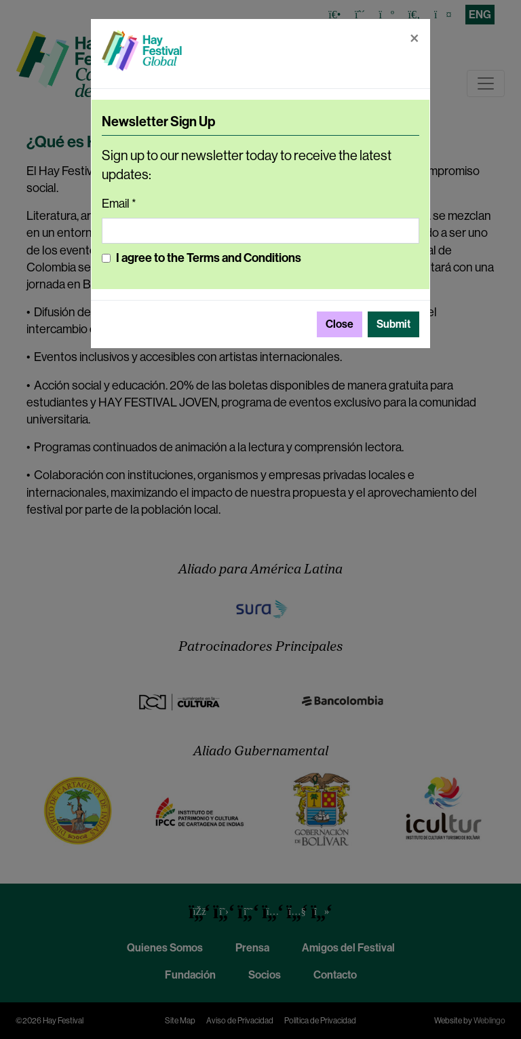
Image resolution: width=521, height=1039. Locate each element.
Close (339, 324)
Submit (393, 324)
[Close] (414, 38)
